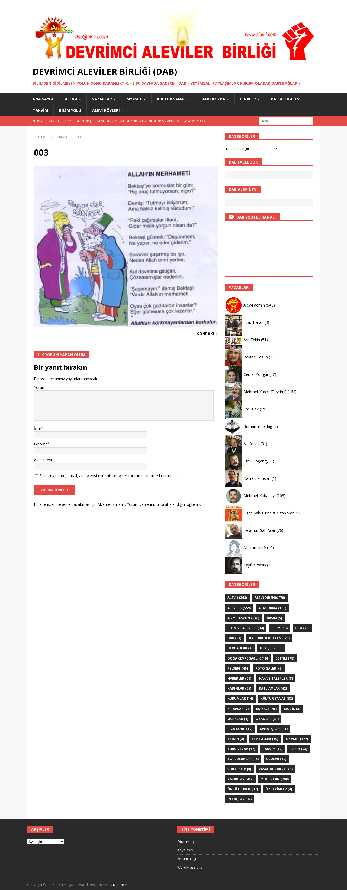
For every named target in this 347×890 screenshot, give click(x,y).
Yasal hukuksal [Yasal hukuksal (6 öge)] (276, 769)
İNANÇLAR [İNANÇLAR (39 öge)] (239, 799)
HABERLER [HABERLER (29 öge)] (239, 678)
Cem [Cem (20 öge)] (302, 628)
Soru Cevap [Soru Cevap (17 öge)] (241, 748)
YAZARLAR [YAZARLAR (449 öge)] (240, 779)
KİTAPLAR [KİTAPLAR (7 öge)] (238, 708)
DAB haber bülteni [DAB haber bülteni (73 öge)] (269, 638)
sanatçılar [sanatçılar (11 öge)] (274, 728)
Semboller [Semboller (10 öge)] (265, 738)
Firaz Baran (253, 322)
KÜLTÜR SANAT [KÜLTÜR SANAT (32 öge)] (277, 698)
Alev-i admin (254, 305)
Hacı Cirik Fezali (257, 478)
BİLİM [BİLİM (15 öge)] (279, 628)
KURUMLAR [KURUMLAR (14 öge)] (240, 698)
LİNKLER (248, 99)
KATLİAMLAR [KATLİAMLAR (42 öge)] (273, 688)
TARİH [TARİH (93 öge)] (298, 748)
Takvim (40, 110)
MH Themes (122, 884)
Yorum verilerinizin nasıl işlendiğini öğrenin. (164, 504)
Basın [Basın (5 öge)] (274, 618)
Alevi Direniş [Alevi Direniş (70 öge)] (270, 597)
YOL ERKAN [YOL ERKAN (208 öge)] (275, 779)
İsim (37, 428)
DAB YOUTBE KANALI (256, 217)
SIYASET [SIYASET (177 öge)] (297, 738)
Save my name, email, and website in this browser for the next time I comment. (109, 475)
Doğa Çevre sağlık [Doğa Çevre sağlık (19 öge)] (247, 658)
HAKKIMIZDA (213, 99)
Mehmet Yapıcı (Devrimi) (265, 391)
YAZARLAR (102, 99)
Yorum (40, 387)
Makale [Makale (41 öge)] (266, 708)
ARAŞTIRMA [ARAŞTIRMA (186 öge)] (272, 608)
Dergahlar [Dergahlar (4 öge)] (239, 648)
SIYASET (134, 99)
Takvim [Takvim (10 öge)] (272, 748)
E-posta (40, 443)
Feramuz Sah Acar (259, 530)
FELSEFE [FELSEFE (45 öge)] (237, 668)
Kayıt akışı (185, 849)
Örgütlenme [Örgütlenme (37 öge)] (242, 789)
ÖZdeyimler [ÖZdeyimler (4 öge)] (278, 789)
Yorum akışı (186, 858)
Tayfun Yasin (254, 565)
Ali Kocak (251, 443)
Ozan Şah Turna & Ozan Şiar (268, 513)
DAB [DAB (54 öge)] (234, 638)
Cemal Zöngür (255, 374)
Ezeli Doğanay (255, 461)
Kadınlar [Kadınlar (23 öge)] (239, 688)
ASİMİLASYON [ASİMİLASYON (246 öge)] (243, 618)
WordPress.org (189, 867)
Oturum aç (185, 841)
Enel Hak (251, 409)
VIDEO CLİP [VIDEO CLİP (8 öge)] (239, 769)
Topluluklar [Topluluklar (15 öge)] (243, 759)
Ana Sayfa (43, 99)
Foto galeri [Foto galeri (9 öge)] (268, 668)
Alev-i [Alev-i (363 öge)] (237, 597)
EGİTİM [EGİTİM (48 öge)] (284, 658)
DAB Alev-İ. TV (285, 99)
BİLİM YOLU (70, 110)
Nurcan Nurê (254, 547)
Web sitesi (43, 459)
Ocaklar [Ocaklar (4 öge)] (237, 718)
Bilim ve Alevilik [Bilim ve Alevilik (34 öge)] (245, 628)
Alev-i (71, 99)
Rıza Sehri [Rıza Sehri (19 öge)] (239, 728)
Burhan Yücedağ (257, 426)
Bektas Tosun (255, 357)
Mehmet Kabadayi (259, 495)
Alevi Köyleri (106, 110)
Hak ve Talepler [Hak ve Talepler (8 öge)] (276, 678)
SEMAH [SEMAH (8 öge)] (235, 738)
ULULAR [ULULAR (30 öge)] (276, 759)
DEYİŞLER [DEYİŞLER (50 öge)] (271, 648)
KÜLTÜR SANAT (172, 99)
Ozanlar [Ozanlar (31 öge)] (267, 718)
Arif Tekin (251, 339)
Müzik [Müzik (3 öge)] (292, 708)
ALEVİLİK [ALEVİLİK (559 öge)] (239, 608)
